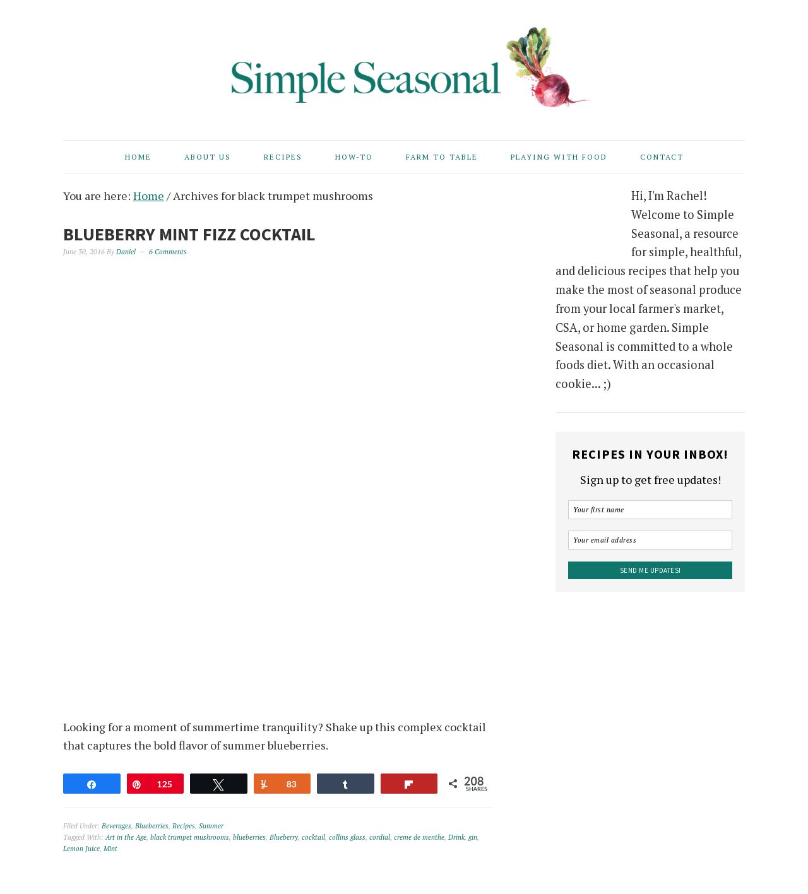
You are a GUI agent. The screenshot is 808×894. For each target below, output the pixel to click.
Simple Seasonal (404, 64)
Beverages (116, 825)
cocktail (313, 837)
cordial (379, 837)
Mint (110, 848)
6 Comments (168, 251)
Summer (211, 825)
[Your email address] (650, 540)
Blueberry (284, 837)
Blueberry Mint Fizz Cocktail (189, 234)
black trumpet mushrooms (189, 837)
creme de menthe (419, 837)
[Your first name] (650, 509)
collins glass (347, 837)
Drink (456, 837)
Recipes (183, 825)
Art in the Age (125, 837)
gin (472, 837)
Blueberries (152, 825)
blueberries (249, 837)
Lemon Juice (81, 848)
